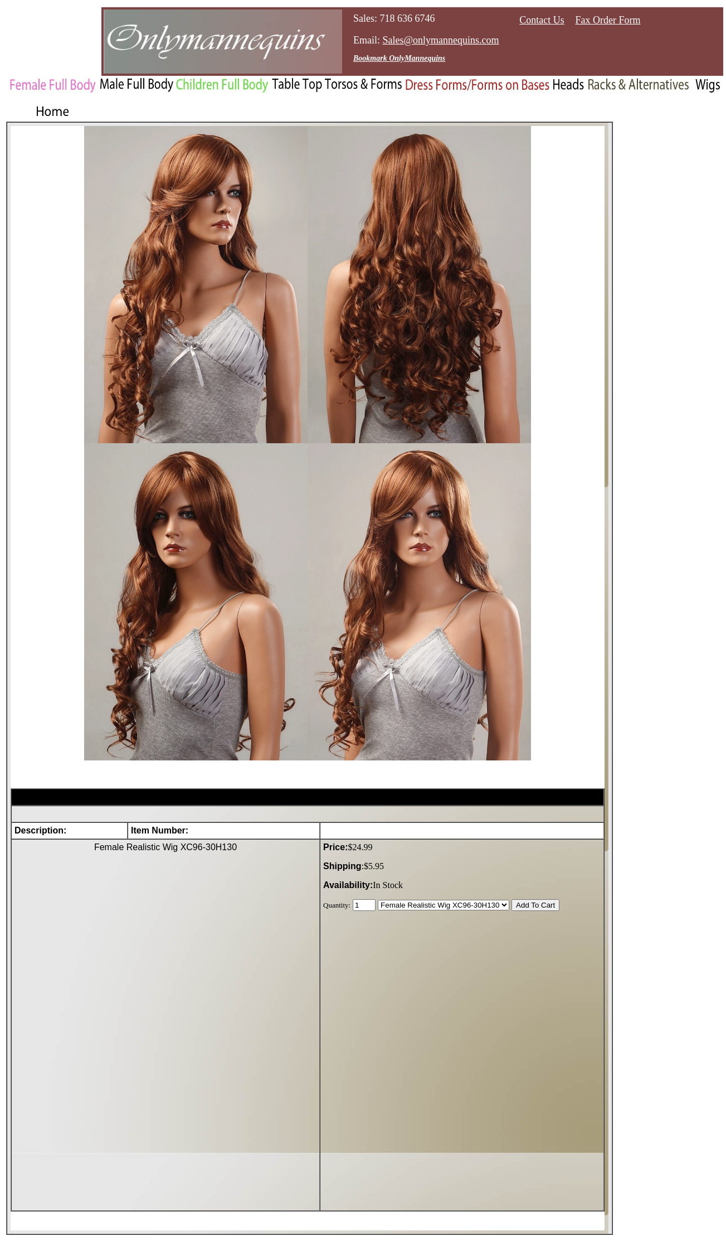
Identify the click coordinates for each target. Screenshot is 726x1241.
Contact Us (541, 20)
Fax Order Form (608, 20)
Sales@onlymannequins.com (441, 40)
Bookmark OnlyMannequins (399, 58)
